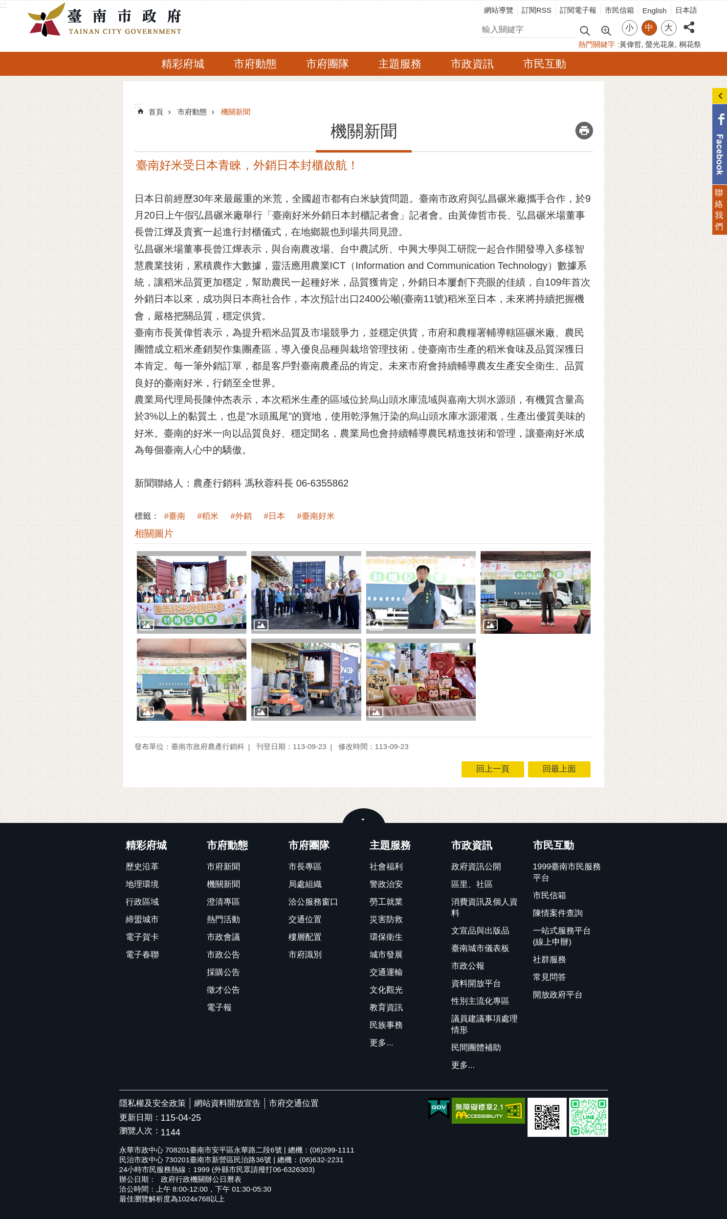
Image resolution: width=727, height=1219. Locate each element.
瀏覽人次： (140, 1131)
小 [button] (629, 27)
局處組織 (305, 884)
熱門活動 (223, 919)
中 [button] (649, 27)
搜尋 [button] (585, 30)
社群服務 (549, 959)
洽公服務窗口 (313, 902)
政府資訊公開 (476, 866)
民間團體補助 (476, 1047)
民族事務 (386, 1025)
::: (3, 5)
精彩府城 (182, 64)
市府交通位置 (294, 1103)
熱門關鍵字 (596, 44)
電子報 (219, 1007)
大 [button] (668, 27)
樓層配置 (305, 937)
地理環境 (142, 884)
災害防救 (386, 919)
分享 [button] (689, 22)
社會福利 (386, 866)
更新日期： (140, 1117)
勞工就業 (386, 902)
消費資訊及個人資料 (484, 907)
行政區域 (142, 902)
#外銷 (241, 516)
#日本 (274, 516)
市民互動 (544, 64)
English (654, 10)
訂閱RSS (536, 10)
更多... (381, 1042)
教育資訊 (386, 1007)
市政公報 (468, 966)
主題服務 (399, 64)
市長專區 (305, 866)
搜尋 (486, 28)
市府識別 (305, 954)
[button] (192, 592)
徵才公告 (223, 990)
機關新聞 (235, 112)
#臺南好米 (316, 516)
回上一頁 (492, 769)
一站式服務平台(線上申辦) (562, 936)
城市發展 (386, 954)
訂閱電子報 (578, 10)
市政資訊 (472, 64)
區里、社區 (472, 884)
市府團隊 (327, 64)
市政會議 (223, 937)
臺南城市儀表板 (480, 948)
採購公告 (223, 972)
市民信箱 (619, 10)
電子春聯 (142, 954)
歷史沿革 (142, 866)
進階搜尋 (606, 30)
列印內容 (584, 130)
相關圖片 (154, 533)
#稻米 (208, 516)
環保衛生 (386, 937)
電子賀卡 (142, 937)
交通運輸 (386, 972)
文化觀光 (386, 990)
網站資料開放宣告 (227, 1103)
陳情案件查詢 (558, 913)
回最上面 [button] (559, 769)
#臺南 (174, 516)
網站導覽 (498, 10)
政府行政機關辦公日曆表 (201, 1179)
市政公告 (223, 954)
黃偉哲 (630, 44)
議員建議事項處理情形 (484, 1024)
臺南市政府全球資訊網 (107, 20)
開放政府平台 (558, 994)
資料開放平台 (476, 983)
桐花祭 (690, 44)
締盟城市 (142, 919)
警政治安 (386, 884)
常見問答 (549, 977)
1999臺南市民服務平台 (567, 872)
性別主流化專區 (480, 1001)
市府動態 (255, 64)
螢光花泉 (660, 44)
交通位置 (305, 919)
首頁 (156, 112)
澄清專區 (223, 902)
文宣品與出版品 (480, 930)
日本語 (686, 10)
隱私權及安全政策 (152, 1103)
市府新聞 (223, 866)
